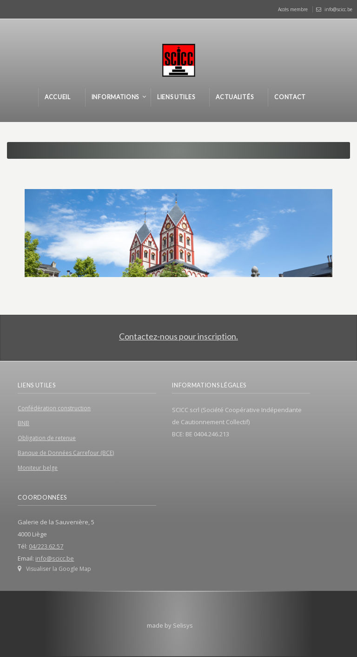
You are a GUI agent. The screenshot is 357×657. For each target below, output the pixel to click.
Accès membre (293, 9)
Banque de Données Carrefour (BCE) (66, 453)
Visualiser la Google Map (58, 569)
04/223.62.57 (46, 546)
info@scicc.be (338, 9)
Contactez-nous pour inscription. (178, 336)
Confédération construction (54, 408)
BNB (23, 423)
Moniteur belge (38, 468)
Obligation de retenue (47, 438)
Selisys (183, 625)
